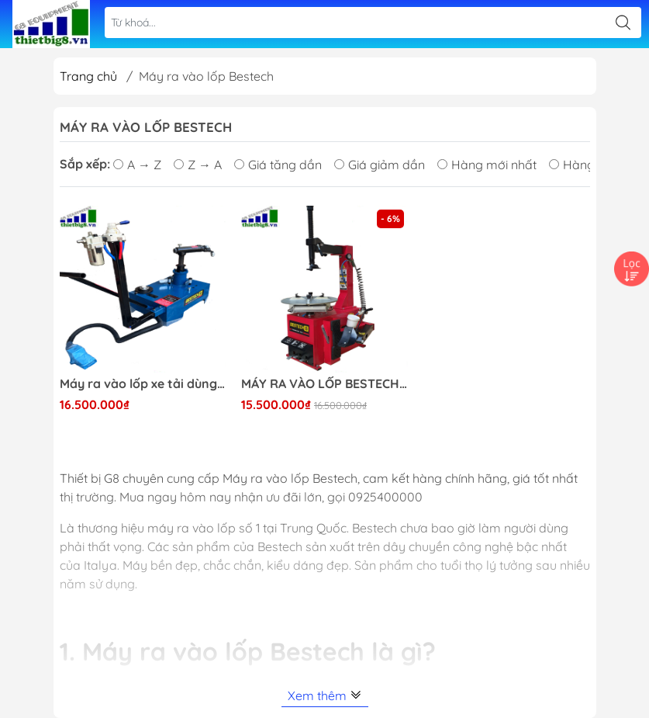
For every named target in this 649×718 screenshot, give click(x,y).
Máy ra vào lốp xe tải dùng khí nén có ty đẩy (143, 383)
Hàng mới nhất (487, 164)
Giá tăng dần (278, 164)
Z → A (198, 164)
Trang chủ (88, 76)
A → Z (137, 164)
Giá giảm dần (379, 164)
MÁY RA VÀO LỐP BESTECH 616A (324, 383)
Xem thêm (325, 695)
